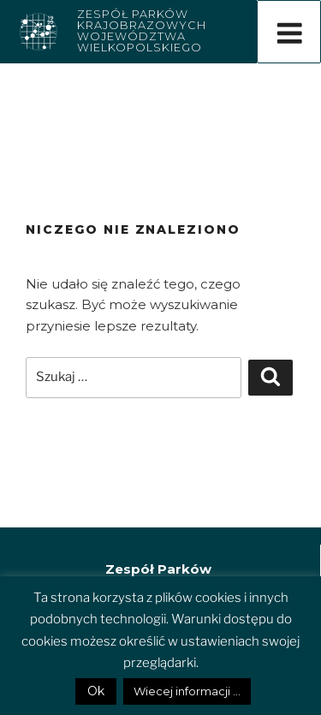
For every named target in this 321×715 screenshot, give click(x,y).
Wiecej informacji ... (187, 691)
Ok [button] (95, 691)
